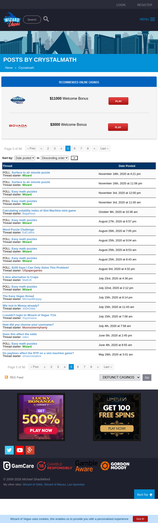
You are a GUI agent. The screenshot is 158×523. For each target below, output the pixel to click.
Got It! (140, 519)
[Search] (46, 20)
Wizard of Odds (33, 484)
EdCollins (28, 232)
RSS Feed (16, 377)
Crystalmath (26, 67)
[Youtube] (19, 450)
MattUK (27, 280)
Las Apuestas (76, 484)
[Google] (30, 450)
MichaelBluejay (32, 299)
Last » (105, 148)
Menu (147, 19)
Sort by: (8, 158)
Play (118, 101)
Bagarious (28, 213)
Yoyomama (29, 318)
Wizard (27, 175)
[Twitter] (9, 450)
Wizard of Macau (55, 484)
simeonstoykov (31, 356)
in (38, 158)
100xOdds (28, 308)
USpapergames (32, 270)
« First (31, 148)
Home (9, 67)
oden (25, 337)
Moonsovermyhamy (34, 327)
